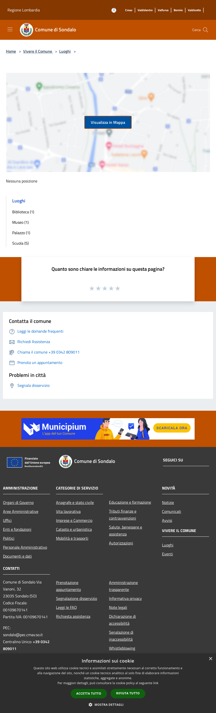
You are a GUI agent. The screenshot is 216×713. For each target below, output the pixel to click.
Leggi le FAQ (66, 607)
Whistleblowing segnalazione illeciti (125, 651)
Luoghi (65, 51)
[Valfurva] (163, 10)
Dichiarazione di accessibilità (122, 619)
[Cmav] (128, 10)
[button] (108, 704)
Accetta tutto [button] (88, 693)
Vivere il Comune (38, 51)
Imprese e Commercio (74, 520)
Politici (8, 538)
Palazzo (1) (21, 233)
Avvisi (167, 520)
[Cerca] (206, 30)
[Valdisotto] (194, 10)
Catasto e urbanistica (74, 529)
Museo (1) (20, 222)
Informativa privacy (125, 598)
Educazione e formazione (130, 502)
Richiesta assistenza (73, 616)
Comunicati (171, 511)
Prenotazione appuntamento (68, 585)
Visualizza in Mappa (108, 122)
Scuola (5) (20, 243)
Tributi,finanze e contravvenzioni (122, 514)
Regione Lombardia (23, 10)
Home (11, 51)
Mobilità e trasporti (72, 538)
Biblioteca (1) (23, 212)
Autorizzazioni (121, 543)
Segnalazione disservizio (76, 598)
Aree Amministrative (20, 511)
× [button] (210, 659)
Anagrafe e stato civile (75, 502)
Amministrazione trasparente (123, 585)
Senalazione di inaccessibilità (121, 635)
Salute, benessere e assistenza (125, 530)
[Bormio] (178, 10)
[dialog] (108, 683)
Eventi (167, 554)
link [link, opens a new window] (156, 683)
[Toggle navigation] (10, 29)
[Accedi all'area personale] (114, 10)
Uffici (7, 520)
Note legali (118, 607)
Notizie (168, 502)
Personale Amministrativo (25, 547)
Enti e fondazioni (17, 529)
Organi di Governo (18, 502)
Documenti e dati (17, 556)
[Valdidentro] (145, 10)
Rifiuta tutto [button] (128, 693)
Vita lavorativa (68, 511)
